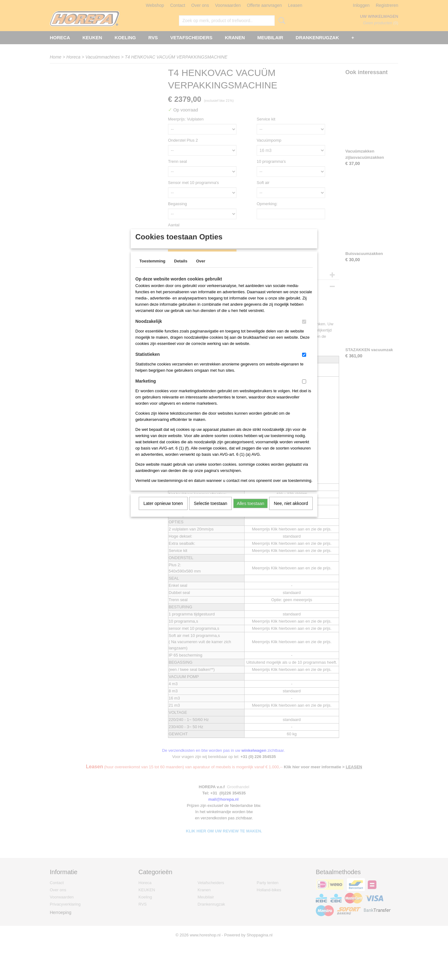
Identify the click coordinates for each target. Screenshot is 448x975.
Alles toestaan (250, 511)
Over (200, 269)
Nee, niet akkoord (291, 511)
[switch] (304, 330)
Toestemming (152, 269)
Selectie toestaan (210, 511)
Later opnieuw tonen (163, 511)
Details (181, 269)
